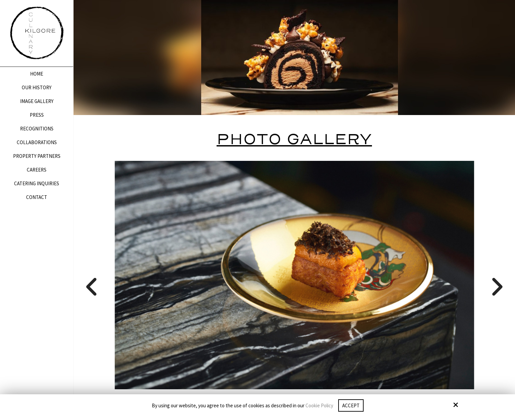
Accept (351, 405)
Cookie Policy (319, 406)
